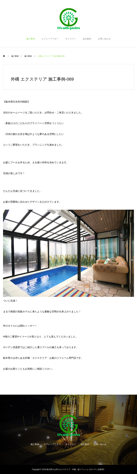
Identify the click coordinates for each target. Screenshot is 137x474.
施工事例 (30, 39)
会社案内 (87, 39)
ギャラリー (70, 39)
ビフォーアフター (50, 39)
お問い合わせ (104, 39)
